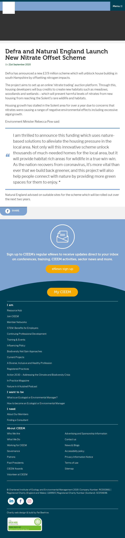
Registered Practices (18, 368)
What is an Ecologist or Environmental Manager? (32, 397)
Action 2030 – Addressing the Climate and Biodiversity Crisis (38, 374)
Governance (13, 451)
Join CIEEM (13, 316)
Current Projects (15, 357)
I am (10, 305)
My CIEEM (62, 292)
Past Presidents (15, 462)
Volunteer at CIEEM (17, 474)
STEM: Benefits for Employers (22, 328)
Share (12, 211)
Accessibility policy (74, 451)
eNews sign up (62, 269)
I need (11, 409)
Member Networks (17, 322)
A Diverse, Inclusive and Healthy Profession (29, 363)
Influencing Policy (16, 345)
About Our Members (17, 414)
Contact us (70, 439)
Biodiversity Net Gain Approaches (24, 351)
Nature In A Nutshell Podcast (22, 386)
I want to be (15, 392)
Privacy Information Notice (79, 457)
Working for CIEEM (17, 445)
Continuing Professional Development (26, 333)
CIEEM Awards (15, 468)
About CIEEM (16, 428)
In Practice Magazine (18, 380)
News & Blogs (72, 445)
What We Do (13, 439)
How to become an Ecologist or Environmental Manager (36, 403)
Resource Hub (14, 310)
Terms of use (71, 462)
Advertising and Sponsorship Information (86, 433)
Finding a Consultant (17, 420)
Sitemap (69, 468)
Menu (117, 6)
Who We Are (13, 433)
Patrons (11, 457)
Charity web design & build (20, 512)
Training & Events (16, 339)
